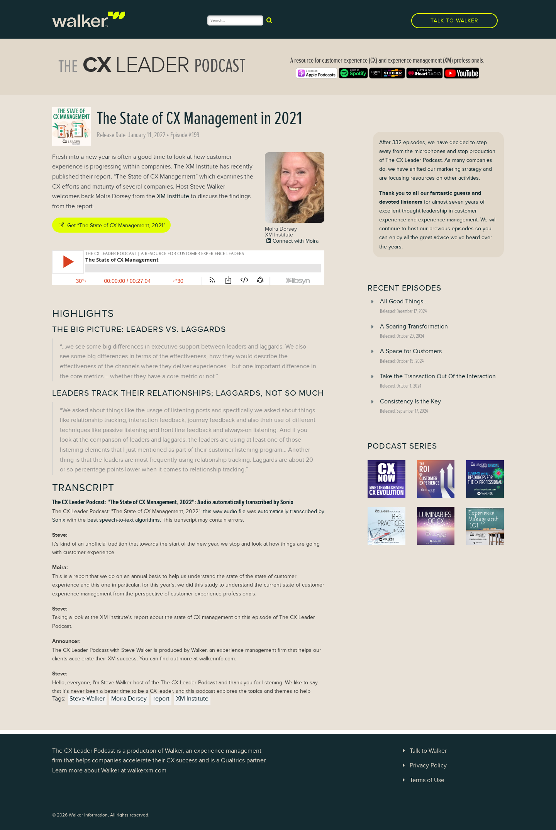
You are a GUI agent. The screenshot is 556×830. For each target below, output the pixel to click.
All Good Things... (404, 301)
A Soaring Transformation (414, 326)
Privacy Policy (423, 765)
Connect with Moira (292, 241)
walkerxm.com (146, 770)
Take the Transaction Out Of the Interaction (438, 376)
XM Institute (173, 196)
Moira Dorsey (129, 698)
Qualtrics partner (243, 760)
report (161, 698)
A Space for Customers (411, 351)
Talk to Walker (454, 21)
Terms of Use (422, 780)
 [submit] (269, 20)
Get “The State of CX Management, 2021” (111, 225)
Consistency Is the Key (410, 401)
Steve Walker (87, 698)
